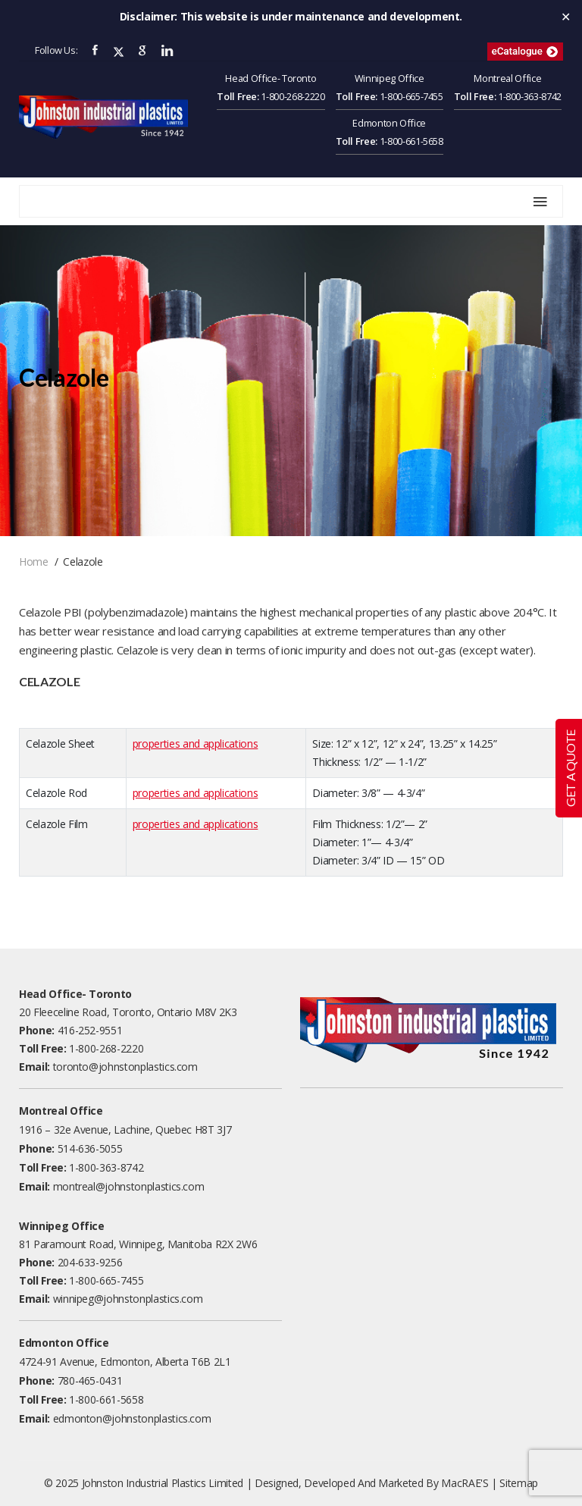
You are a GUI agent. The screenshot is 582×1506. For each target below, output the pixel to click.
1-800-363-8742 (530, 96)
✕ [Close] (566, 16)
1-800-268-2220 (292, 96)
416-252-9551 (90, 1030)
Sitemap (518, 1483)
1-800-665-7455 (411, 96)
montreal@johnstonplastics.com (129, 1186)
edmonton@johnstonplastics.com (132, 1418)
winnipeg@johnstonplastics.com (128, 1298)
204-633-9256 (90, 1262)
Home (33, 561)
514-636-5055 (90, 1148)
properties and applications (195, 743)
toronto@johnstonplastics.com (125, 1066)
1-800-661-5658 (411, 141)
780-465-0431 (90, 1380)
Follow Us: (56, 50)
